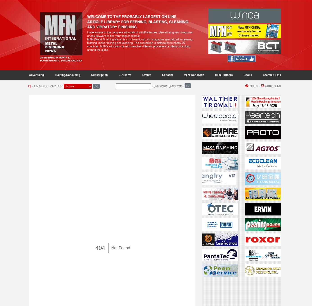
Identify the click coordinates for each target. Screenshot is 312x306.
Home (251, 86)
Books (248, 75)
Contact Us (271, 86)
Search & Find (272, 75)
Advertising (36, 75)
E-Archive (125, 75)
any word (177, 86)
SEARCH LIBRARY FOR (47, 86)
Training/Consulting (67, 75)
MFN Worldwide (194, 75)
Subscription (99, 75)
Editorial (167, 75)
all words (161, 86)
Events (146, 75)
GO (96, 86)
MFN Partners (224, 75)
